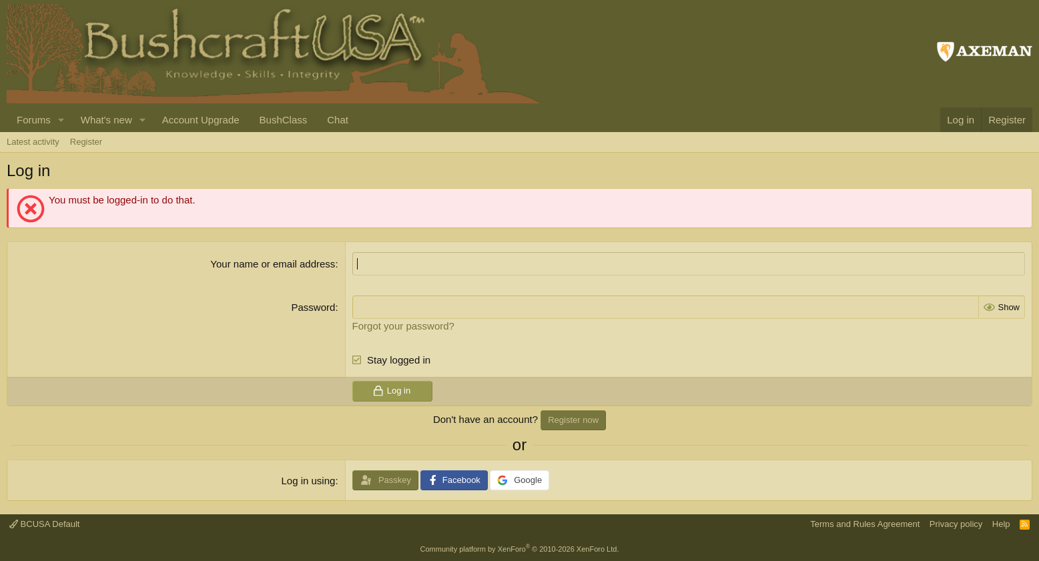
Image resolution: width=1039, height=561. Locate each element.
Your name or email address (272, 263)
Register (86, 142)
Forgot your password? (403, 326)
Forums (34, 119)
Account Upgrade (201, 119)
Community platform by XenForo (519, 549)
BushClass (284, 119)
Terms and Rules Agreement (865, 524)
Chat (337, 119)
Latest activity (33, 142)
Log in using (308, 480)
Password (314, 307)
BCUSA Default (44, 524)
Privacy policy (956, 524)
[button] (61, 119)
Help (1001, 524)
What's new (106, 119)
